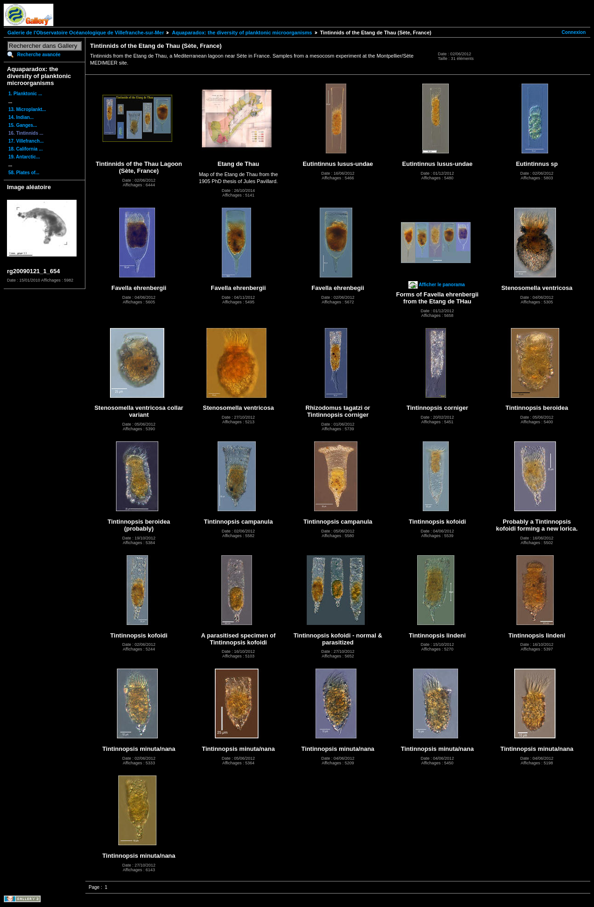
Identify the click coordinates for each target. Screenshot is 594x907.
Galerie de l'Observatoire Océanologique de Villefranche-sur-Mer (85, 32)
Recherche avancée (38, 54)
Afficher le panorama (442, 284)
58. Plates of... (23, 172)
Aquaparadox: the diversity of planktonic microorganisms (242, 32)
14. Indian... (20, 117)
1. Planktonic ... (25, 93)
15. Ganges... (22, 125)
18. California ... (25, 148)
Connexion (574, 32)
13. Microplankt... (27, 109)
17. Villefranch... (26, 141)
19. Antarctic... (24, 156)
